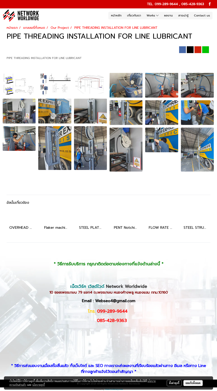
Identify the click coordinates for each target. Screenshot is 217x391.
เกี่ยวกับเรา (134, 15)
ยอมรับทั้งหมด (193, 383)
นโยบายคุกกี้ (38, 384)
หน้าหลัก (116, 15)
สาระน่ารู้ (183, 15)
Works (153, 15)
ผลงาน (168, 15)
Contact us (202, 15)
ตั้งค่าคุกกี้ (174, 383)
